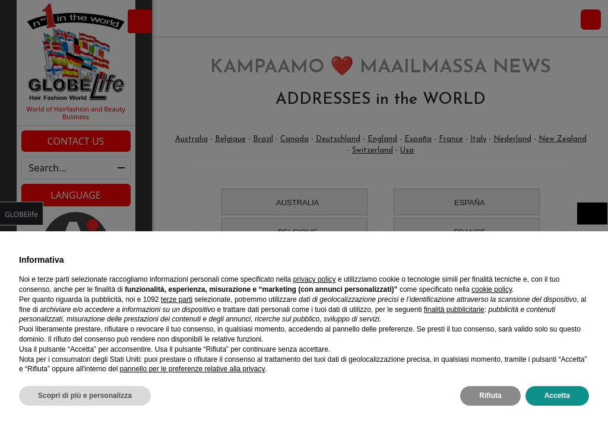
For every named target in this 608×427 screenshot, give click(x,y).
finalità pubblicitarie (454, 309)
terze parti (176, 299)
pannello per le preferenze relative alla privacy (192, 369)
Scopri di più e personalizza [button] (85, 395)
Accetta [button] (557, 395)
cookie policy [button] (491, 289)
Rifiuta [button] (490, 395)
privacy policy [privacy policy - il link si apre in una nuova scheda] (314, 279)
